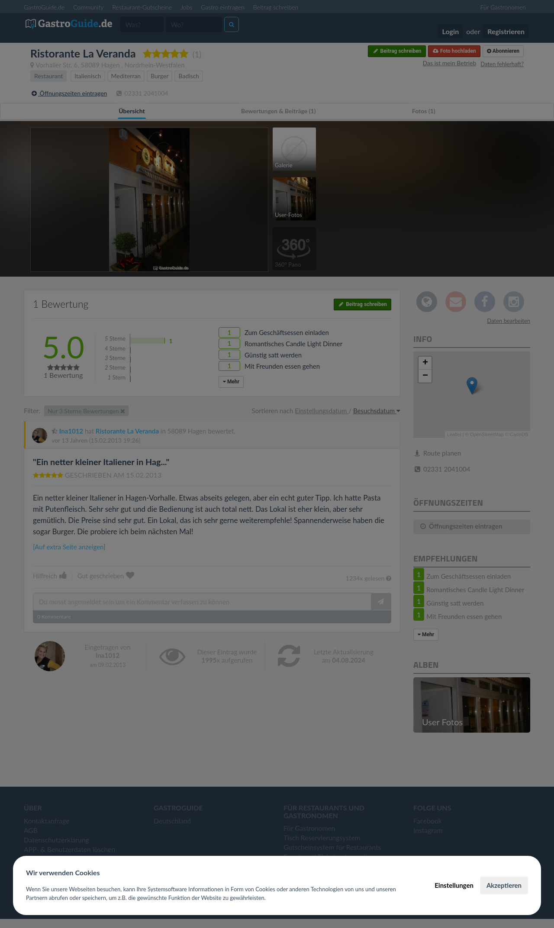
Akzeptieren (504, 885)
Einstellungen (454, 885)
